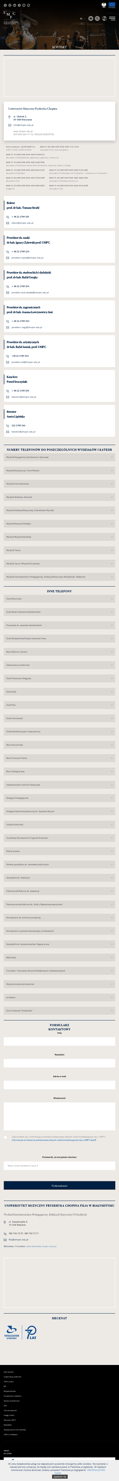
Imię (59, 1032)
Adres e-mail (59, 1076)
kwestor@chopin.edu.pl (23, 431)
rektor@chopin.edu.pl (22, 223)
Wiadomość (59, 1098)
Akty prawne (8, 1372)
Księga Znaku (9, 1415)
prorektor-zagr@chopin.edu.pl (27, 327)
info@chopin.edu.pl (23, 125)
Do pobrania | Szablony (12, 1396)
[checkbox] (5, 1137)
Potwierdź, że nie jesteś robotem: (59, 1157)
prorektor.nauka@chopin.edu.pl (27, 257)
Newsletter (8, 1425)
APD (5, 1406)
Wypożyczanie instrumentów (15, 1430)
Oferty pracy (9, 1381)
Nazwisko (59, 1054)
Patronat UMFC (10, 1420)
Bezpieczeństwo (10, 1391)
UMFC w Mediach (11, 1434)
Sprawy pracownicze (11, 1401)
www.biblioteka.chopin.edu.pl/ (41, 1246)
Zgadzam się (60, 1476)
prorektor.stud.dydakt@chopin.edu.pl (30, 292)
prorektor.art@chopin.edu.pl (26, 362)
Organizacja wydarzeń (12, 1377)
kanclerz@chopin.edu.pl (24, 396)
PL (82, 18)
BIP (5, 1386)
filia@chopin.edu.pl (18, 1239)
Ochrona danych (10, 1410)
